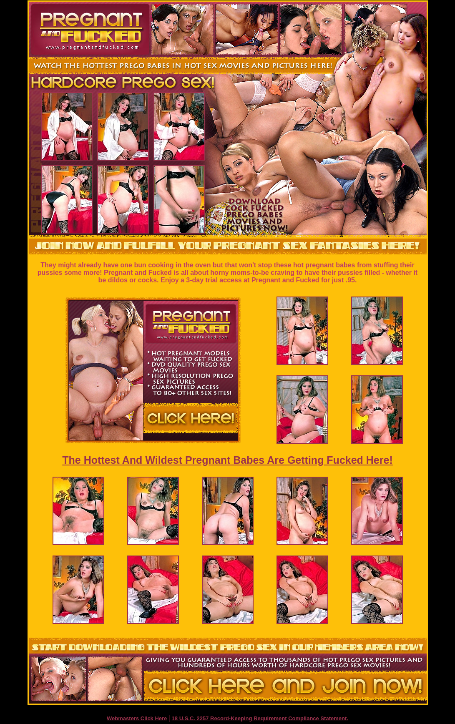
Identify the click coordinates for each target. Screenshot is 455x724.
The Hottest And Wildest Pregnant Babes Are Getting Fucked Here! (227, 460)
